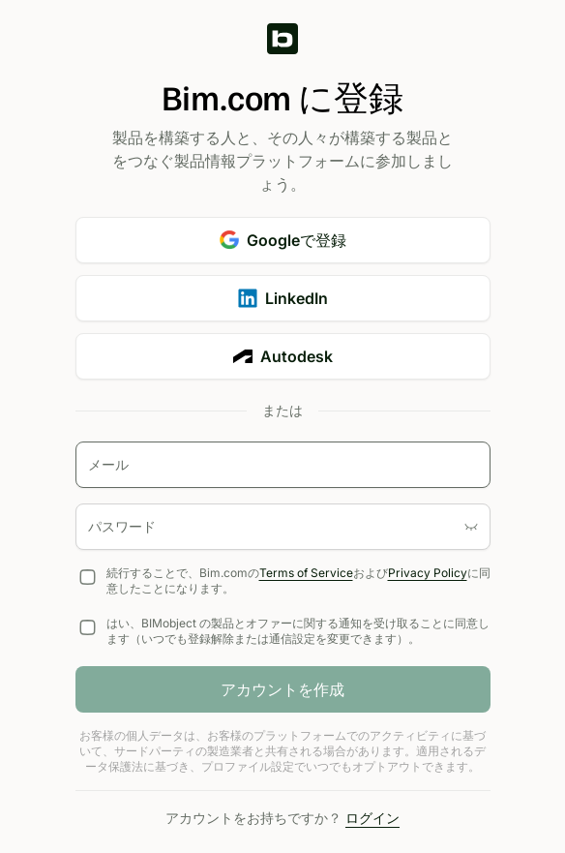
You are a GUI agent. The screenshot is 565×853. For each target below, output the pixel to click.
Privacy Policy (427, 572)
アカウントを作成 (282, 689)
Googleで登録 (283, 240)
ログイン (372, 817)
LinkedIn (283, 298)
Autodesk (283, 356)
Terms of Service (306, 572)
